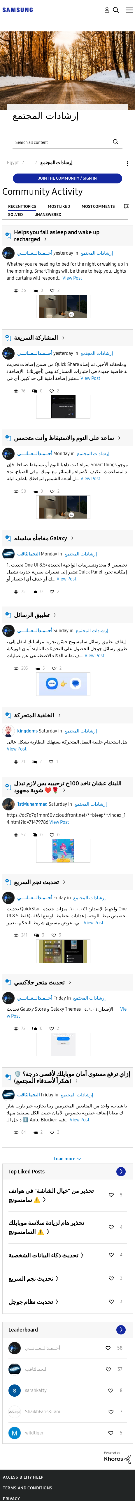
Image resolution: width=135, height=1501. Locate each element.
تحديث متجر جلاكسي (39, 982)
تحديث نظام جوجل (31, 1301)
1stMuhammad (32, 804)
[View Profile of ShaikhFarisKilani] (42, 1411)
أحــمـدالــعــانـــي (34, 253)
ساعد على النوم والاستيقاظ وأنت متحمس (64, 438)
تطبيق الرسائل (32, 615)
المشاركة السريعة (36, 337)
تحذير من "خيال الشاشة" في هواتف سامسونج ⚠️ (51, 1195)
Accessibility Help (23, 1477)
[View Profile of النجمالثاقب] (36, 1369)
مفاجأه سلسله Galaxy (40, 538)
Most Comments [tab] (98, 206)
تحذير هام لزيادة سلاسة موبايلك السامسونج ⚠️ (46, 1227)
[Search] (67, 142)
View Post (72, 278)
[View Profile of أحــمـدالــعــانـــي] (42, 1348)
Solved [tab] (15, 214)
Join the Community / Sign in (67, 178)
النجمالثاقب (28, 554)
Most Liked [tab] (59, 206)
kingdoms (27, 731)
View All (68, 1172)
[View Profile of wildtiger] (34, 1433)
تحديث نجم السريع (36, 882)
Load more (65, 1159)
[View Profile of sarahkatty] (36, 1390)
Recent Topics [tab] (22, 206)
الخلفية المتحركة (34, 715)
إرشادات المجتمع (96, 253)
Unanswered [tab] (47, 214)
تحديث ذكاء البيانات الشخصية (44, 1255)
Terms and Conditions (27, 1488)
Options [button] (117, 163)
